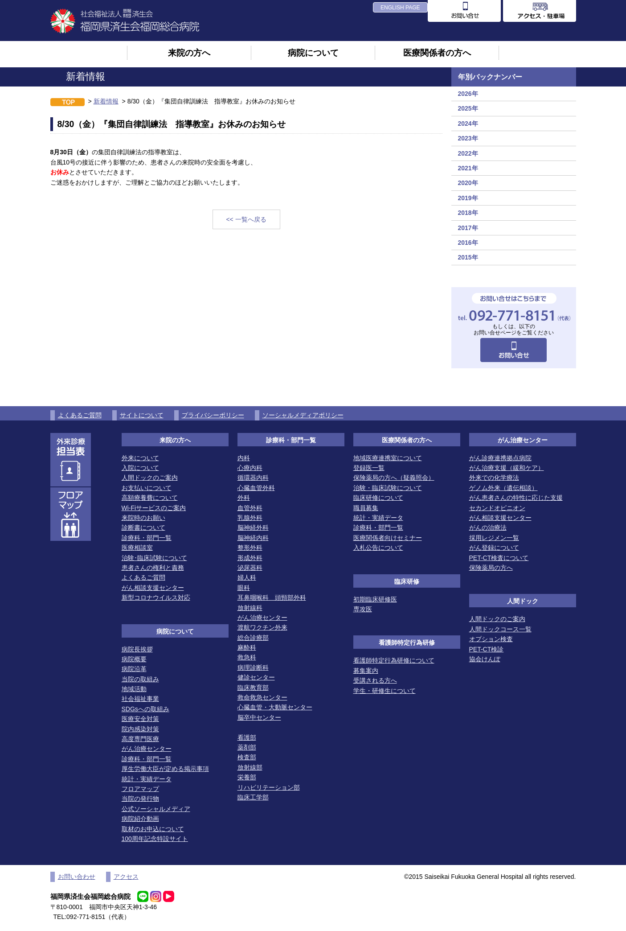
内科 (243, 457)
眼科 (243, 587)
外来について (140, 457)
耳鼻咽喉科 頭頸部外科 (271, 597)
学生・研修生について (384, 690)
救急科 (246, 657)
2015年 (468, 257)
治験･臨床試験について (154, 557)
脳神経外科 (253, 527)
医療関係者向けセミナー (387, 537)
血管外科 (249, 507)
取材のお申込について (153, 828)
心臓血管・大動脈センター (274, 707)
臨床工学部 (253, 797)
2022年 (468, 153)
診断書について (143, 527)
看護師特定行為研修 (407, 642)
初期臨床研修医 (375, 599)
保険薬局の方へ (491, 567)
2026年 (468, 93)
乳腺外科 (249, 517)
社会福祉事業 (140, 698)
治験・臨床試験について (387, 487)
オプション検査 (491, 639)
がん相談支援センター (153, 587)
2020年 (468, 182)
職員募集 (365, 507)
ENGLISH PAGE (400, 7)
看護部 (246, 737)
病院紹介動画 (140, 818)
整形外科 (249, 547)
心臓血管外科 (256, 487)
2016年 (468, 242)
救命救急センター (262, 697)
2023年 (468, 138)
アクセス (126, 876)
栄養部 (246, 777)
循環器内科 (253, 477)
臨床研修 (406, 581)
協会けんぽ (484, 659)
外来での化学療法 (494, 477)
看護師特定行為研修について (393, 660)
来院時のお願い (143, 517)
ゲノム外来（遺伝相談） (503, 487)
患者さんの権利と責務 (153, 567)
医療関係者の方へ (437, 53)
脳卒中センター (259, 717)
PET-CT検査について (499, 557)
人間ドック (522, 601)
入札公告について (378, 547)
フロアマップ (140, 788)
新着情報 (106, 101)
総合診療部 (253, 637)
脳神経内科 (253, 537)
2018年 (468, 212)
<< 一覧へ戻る (246, 219)
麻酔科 (246, 647)
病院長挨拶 (137, 649)
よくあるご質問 (80, 415)
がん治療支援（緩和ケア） (506, 467)
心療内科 (249, 467)
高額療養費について (150, 497)
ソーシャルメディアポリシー (303, 415)
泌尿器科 (249, 567)
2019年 (468, 198)
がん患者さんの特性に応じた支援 (516, 497)
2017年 (468, 227)
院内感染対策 (140, 729)
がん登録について (494, 547)
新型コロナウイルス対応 (156, 597)
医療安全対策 (140, 718)
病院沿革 (134, 668)
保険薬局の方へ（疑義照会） (393, 477)
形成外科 (249, 557)
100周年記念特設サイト (155, 838)
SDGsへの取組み (145, 709)
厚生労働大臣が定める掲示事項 (165, 768)
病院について (313, 53)
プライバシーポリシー (213, 415)
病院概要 (134, 659)
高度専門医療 (140, 738)
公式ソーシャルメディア (156, 808)
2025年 (468, 108)
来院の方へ (189, 53)
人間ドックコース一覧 (500, 629)
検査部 (246, 757)
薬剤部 (246, 747)
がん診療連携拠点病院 (500, 457)
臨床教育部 (253, 687)
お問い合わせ (76, 876)
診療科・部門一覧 (147, 537)
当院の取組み (140, 679)
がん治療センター (147, 748)
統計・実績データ (147, 779)
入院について (140, 467)
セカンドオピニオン (497, 507)
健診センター (256, 677)
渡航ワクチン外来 (262, 627)
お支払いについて (147, 487)
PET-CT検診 (486, 649)
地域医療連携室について (387, 457)
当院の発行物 (140, 798)
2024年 (468, 123)
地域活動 (134, 688)
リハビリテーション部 (268, 787)
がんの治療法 (488, 527)
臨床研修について (378, 497)
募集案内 (365, 670)
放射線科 (249, 607)
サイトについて (142, 415)
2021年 (468, 168)
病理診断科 (253, 667)
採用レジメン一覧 (494, 537)
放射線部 (249, 767)
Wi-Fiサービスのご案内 (154, 507)
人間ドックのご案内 (150, 477)
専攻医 (362, 609)
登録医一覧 (369, 467)
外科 (243, 497)
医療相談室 (137, 547)
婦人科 (246, 577)
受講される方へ (375, 680)
